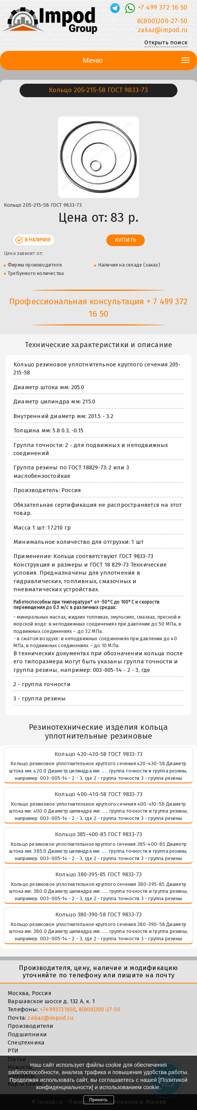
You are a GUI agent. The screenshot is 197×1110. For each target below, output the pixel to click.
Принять (98, 1099)
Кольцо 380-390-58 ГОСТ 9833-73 (98, 914)
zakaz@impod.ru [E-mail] (162, 30)
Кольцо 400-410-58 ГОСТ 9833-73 (98, 794)
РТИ (13, 1050)
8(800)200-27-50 (99, 1009)
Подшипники (27, 1034)
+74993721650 (58, 1009)
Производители (31, 1025)
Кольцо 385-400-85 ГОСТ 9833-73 (98, 834)
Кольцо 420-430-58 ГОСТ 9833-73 (98, 754)
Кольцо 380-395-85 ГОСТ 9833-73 (98, 874)
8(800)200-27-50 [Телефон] (162, 21)
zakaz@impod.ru (51, 1017)
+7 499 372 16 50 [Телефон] (162, 7)
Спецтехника (26, 1042)
